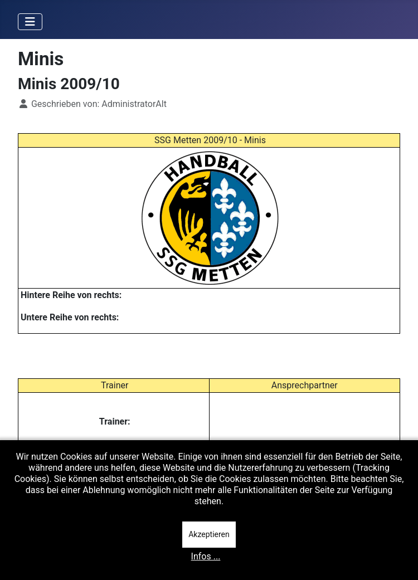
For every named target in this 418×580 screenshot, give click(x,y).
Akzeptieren (209, 534)
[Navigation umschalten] (30, 21)
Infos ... (206, 556)
